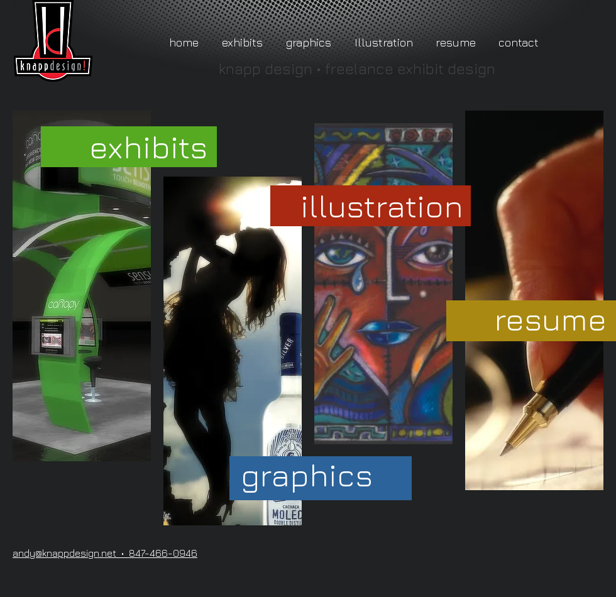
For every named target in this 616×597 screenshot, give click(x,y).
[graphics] (307, 474)
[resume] (550, 318)
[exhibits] (148, 146)
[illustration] (381, 205)
